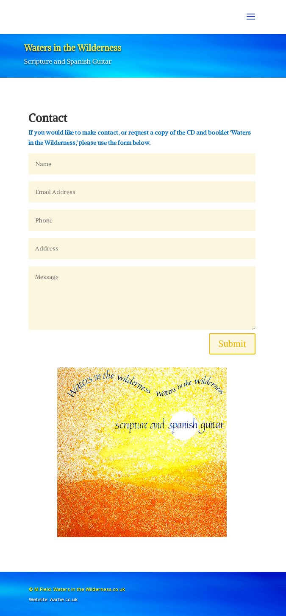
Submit (232, 343)
